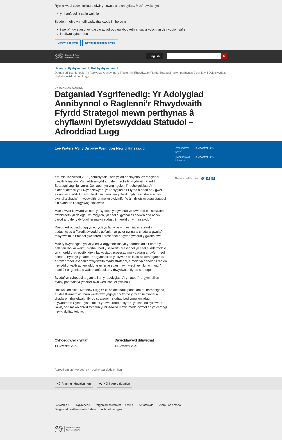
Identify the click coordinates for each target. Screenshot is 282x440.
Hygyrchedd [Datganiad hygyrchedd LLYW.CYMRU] (82, 405)
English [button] (154, 56)
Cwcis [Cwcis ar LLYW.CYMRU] (129, 405)
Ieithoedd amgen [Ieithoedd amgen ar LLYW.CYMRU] (111, 409)
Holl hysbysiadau (103, 68)
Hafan (59, 68)
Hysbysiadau (77, 68)
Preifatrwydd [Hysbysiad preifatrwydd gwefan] (145, 405)
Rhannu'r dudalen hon (76, 383)
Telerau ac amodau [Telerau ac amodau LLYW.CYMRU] (170, 405)
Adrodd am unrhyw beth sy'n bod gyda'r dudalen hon (88, 369)
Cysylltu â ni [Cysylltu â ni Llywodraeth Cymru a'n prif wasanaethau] (62, 405)
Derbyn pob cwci (68, 42)
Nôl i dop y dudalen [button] (116, 383)
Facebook (208, 179)
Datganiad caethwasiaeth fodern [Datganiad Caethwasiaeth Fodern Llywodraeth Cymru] (75, 409)
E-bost (213, 179)
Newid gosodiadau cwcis (100, 42)
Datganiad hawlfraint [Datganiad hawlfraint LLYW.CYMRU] (108, 405)
